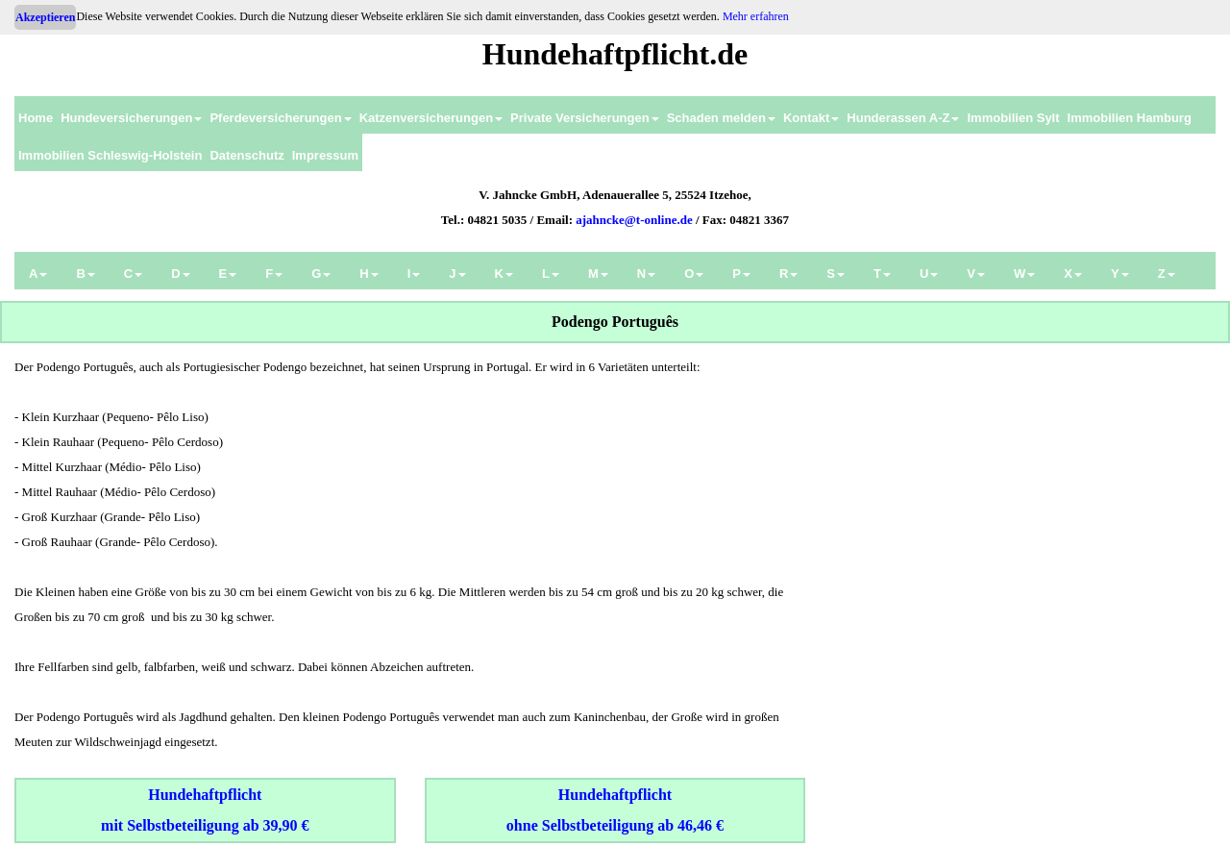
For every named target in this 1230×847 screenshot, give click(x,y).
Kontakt (811, 118)
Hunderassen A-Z (903, 118)
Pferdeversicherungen (280, 118)
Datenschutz (246, 155)
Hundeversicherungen (131, 118)
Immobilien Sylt (1013, 118)
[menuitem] (35, 115)
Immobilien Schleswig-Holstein (110, 155)
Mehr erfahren (756, 16)
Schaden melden (721, 118)
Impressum (325, 155)
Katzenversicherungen (431, 118)
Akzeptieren (45, 17)
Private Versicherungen (584, 118)
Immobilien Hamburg (1130, 118)
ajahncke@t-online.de (634, 219)
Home (35, 118)
